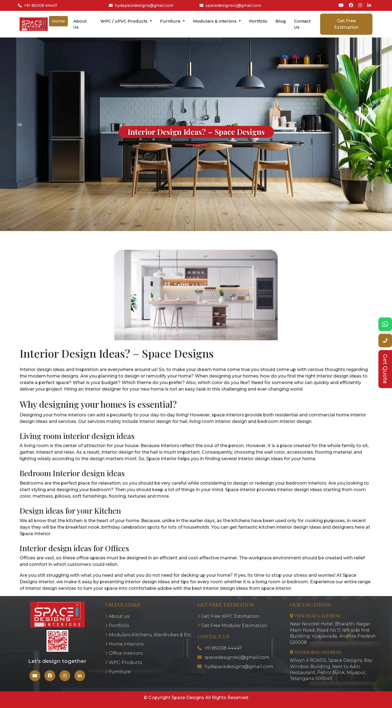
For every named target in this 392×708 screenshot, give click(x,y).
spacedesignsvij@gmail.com (230, 5)
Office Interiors (124, 653)
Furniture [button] (171, 21)
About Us (80, 24)
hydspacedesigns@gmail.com (141, 5)
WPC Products (123, 662)
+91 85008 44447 (37, 5)
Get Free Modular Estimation (232, 625)
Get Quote (385, 369)
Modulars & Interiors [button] (215, 21)
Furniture (118, 671)
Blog (280, 21)
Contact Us (302, 24)
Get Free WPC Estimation (228, 616)
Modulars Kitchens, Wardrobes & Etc (148, 634)
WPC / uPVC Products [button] (124, 21)
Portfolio (258, 21)
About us (117, 616)
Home (58, 21)
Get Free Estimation (346, 24)
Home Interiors (124, 644)
